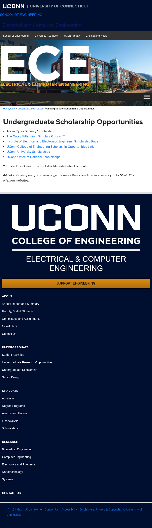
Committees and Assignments (21, 318)
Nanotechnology (12, 471)
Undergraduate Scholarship (19, 369)
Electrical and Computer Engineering (42, 25)
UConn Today (72, 35)
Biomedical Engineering (17, 449)
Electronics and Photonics (18, 464)
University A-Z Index (46, 35)
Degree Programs (13, 405)
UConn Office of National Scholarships (33, 157)
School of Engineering (16, 35)
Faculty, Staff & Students (18, 311)
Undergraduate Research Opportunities (27, 362)
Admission (8, 398)
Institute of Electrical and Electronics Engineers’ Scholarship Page (52, 141)
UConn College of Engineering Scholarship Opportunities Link (50, 147)
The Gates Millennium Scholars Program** (36, 136)
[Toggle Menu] (147, 97)
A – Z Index (15, 509)
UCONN (14, 6)
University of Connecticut (59, 6)
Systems (7, 479)
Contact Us (9, 333)
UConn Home (33, 509)
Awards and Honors (14, 413)
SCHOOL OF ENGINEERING (21, 14)
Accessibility (69, 509)
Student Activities (13, 354)
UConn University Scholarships (28, 152)
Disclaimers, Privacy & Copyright (100, 509)
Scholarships (10, 428)
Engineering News (96, 35)
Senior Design (11, 377)
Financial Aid (10, 421)
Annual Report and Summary (20, 303)
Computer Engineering (16, 457)
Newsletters (9, 326)
